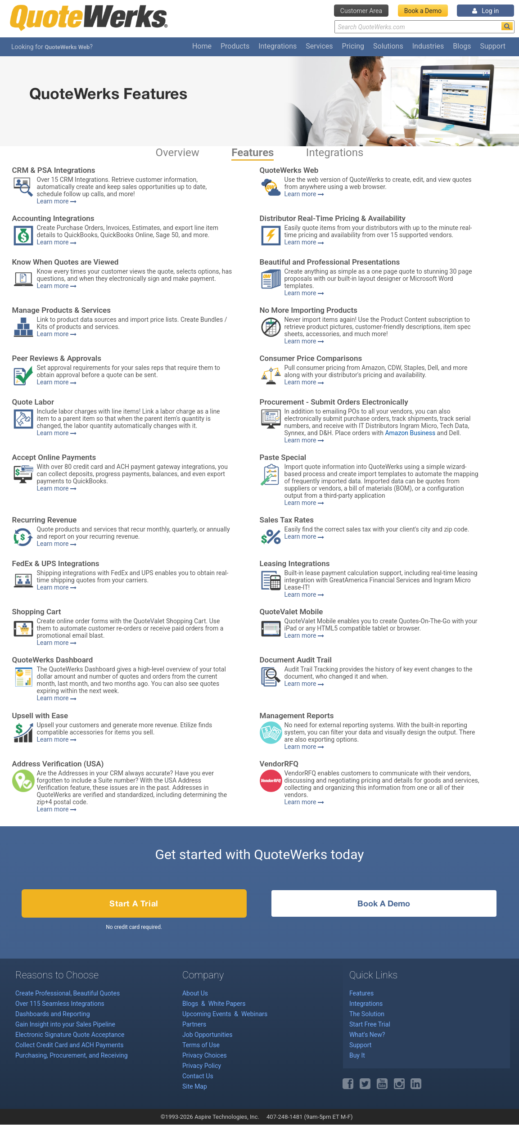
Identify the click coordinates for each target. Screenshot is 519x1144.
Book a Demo (423, 10)
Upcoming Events (207, 1014)
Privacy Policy (201, 1065)
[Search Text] (424, 26)
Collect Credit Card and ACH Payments (69, 1045)
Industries (428, 46)
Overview (177, 152)
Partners (194, 1024)
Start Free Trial (369, 1024)
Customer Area (361, 10)
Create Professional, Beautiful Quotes (67, 993)
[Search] (507, 26)
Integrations (277, 46)
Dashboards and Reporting (52, 1014)
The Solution (366, 1014)
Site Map (194, 1086)
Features (252, 152)
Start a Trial (133, 903)
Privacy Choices (204, 1055)
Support (492, 46)
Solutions (388, 46)
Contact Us (197, 1076)
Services (319, 46)
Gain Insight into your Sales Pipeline (65, 1024)
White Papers (227, 1003)
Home (202, 46)
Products (235, 46)
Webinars (254, 1014)
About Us (195, 993)
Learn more (57, 201)
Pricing (353, 46)
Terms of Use (201, 1045)
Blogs (462, 46)
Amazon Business (410, 433)
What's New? (367, 1034)
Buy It (357, 1055)
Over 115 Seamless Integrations (59, 1003)
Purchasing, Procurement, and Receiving (71, 1055)
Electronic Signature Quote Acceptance (70, 1034)
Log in (485, 10)
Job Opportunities (207, 1034)
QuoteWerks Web (67, 47)
